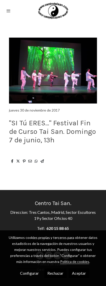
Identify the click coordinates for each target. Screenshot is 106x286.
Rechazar (55, 273)
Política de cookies (74, 261)
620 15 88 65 (57, 228)
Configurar (29, 273)
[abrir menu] (8, 11)
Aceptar (79, 273)
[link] (53, 11)
